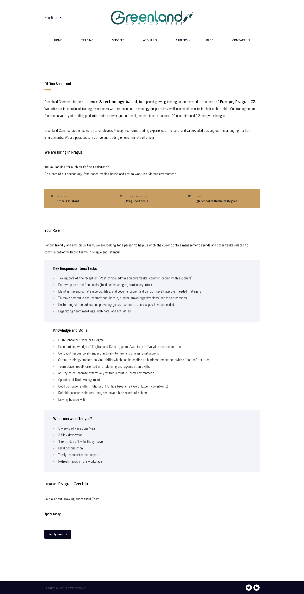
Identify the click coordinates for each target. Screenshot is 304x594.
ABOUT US (150, 40)
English (51, 17)
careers (181, 40)
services (118, 40)
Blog (209, 40)
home (58, 40)
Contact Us (241, 40)
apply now (58, 534)
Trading (87, 40)
